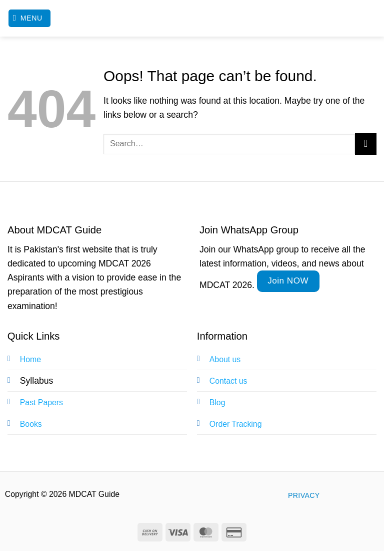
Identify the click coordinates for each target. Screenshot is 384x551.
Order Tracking (236, 424)
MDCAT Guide (191, 19)
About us (225, 359)
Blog (218, 402)
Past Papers (41, 402)
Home (30, 359)
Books (31, 424)
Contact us (229, 381)
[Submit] (365, 144)
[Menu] (29, 19)
